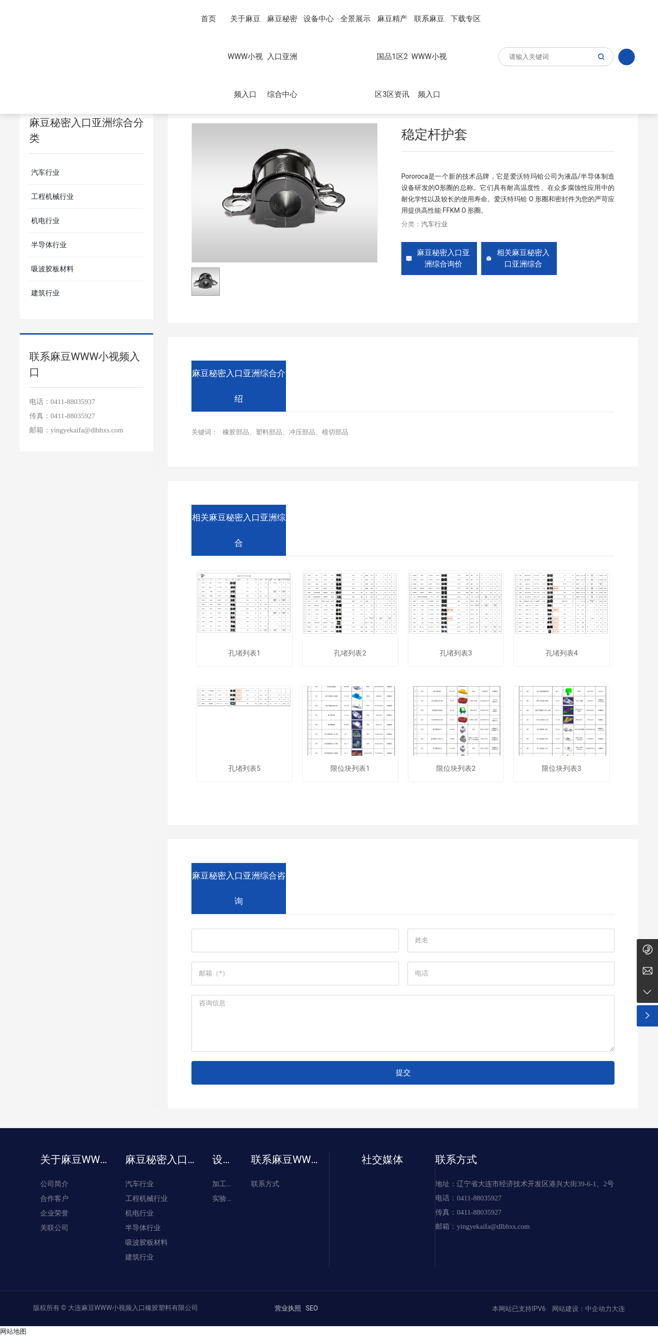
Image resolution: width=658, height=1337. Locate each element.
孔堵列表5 (244, 768)
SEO (312, 1308)
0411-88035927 (73, 416)
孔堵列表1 (244, 653)
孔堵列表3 (456, 653)
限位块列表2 (456, 768)
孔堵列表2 (350, 653)
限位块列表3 (561, 768)
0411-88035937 (73, 401)
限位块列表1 (350, 768)
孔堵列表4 (561, 653)
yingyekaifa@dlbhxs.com (87, 430)
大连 (618, 1308)
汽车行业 (434, 224)
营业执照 (288, 1308)
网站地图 (13, 1331)
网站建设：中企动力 (581, 1308)
